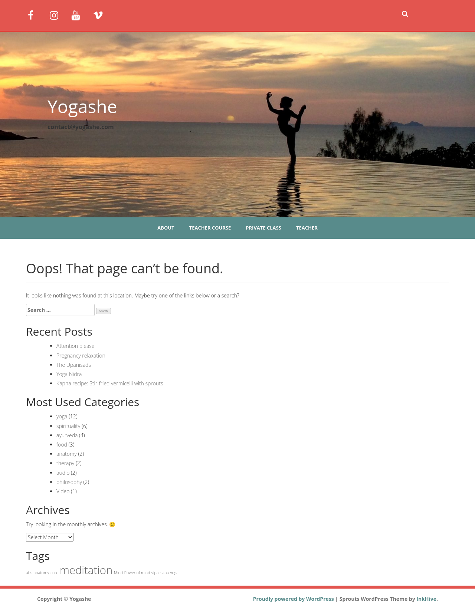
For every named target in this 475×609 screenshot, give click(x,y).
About (165, 227)
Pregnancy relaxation (80, 355)
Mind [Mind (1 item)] (118, 572)
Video (62, 491)
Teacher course (210, 227)
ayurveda (67, 435)
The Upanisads (73, 364)
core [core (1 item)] (54, 572)
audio (62, 472)
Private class (263, 227)
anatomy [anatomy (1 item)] (41, 572)
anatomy (66, 453)
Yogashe (82, 106)
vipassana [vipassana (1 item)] (160, 572)
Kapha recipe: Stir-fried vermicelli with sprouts (109, 383)
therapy (65, 463)
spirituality (68, 425)
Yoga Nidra (69, 374)
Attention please (75, 345)
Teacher (307, 227)
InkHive (426, 598)
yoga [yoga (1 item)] (174, 572)
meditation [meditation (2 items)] (86, 570)
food (61, 444)
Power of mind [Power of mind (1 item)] (137, 572)
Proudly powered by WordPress (293, 598)
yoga (61, 416)
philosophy (69, 481)
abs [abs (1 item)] (29, 572)
